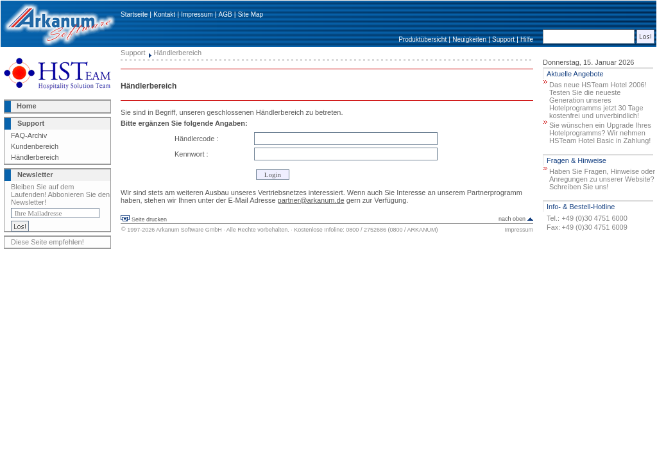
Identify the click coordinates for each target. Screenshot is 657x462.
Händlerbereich (35, 157)
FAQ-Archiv (29, 135)
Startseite (134, 14)
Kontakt (164, 14)
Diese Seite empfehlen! (47, 242)
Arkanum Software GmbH (189, 230)
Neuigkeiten (469, 39)
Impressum (196, 14)
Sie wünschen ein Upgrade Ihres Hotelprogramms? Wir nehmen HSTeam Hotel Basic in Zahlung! (600, 132)
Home (27, 106)
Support (503, 39)
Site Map (250, 14)
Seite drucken (149, 219)
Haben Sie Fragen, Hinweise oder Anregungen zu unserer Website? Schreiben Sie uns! (602, 179)
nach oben (512, 219)
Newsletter (35, 174)
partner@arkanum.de (311, 200)
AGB (225, 14)
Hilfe (526, 39)
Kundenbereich (34, 146)
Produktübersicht (422, 39)
